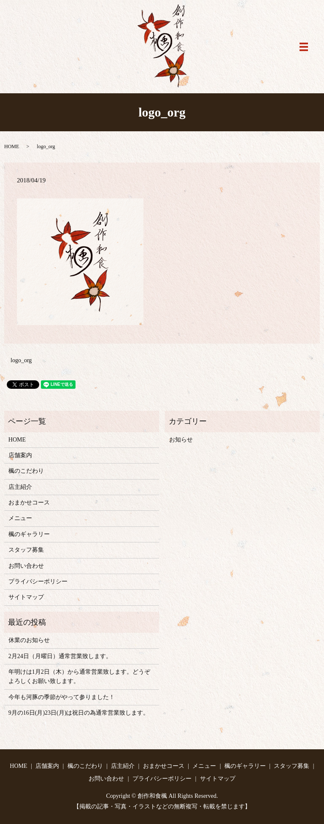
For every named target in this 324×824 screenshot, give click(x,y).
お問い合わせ (26, 566)
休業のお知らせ (29, 640)
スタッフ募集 (26, 550)
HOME (11, 146)
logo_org (21, 360)
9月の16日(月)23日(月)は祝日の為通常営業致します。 (78, 713)
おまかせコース (29, 502)
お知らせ (181, 439)
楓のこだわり (26, 471)
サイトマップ (26, 597)
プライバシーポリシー (38, 581)
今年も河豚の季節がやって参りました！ (61, 697)
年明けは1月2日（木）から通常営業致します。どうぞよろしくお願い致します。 (79, 676)
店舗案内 (20, 455)
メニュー (20, 518)
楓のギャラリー (29, 534)
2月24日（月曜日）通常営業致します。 (60, 656)
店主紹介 (20, 487)
